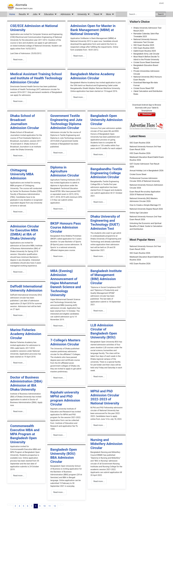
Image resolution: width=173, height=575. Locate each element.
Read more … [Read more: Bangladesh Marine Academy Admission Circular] (78, 97)
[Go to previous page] (11, 504)
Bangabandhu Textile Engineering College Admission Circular (106, 173)
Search (161, 14)
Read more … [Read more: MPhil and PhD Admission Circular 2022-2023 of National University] (99, 425)
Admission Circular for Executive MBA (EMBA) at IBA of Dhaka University (24, 232)
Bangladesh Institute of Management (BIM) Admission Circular (106, 277)
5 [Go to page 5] (23, 506)
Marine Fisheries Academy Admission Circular (25, 334)
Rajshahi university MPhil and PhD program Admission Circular (65, 398)
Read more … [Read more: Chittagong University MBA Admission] (18, 212)
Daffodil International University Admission (26, 288)
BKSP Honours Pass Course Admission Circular (65, 227)
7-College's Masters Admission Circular (65, 342)
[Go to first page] (8, 504)
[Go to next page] (58, 504)
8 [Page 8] (35, 506)
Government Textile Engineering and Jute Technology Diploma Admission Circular (66, 122)
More (108, 14)
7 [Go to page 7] (31, 506)
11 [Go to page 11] (50, 506)
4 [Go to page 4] (19, 506)
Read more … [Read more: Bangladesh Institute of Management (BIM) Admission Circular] (99, 311)
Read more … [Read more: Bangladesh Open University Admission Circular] (99, 154)
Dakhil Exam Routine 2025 (144, 51)
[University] (88, 14)
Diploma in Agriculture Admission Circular (64, 171)
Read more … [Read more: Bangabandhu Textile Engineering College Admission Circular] (99, 202)
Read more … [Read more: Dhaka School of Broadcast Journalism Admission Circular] (18, 155)
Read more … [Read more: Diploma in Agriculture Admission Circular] (58, 209)
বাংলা (161, 3)
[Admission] (72, 14)
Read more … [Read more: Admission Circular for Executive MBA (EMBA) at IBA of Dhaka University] (18, 272)
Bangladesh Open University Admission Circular (106, 120)
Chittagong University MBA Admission (22, 174)
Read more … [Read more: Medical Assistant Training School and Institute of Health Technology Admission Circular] (18, 101)
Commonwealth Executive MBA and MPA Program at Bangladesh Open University (24, 434)
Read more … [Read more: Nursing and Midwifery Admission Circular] (99, 481)
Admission (66, 14)
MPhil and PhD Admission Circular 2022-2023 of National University (104, 397)
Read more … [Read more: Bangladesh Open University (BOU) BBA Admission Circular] (58, 492)
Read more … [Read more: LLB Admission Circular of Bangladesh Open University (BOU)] (99, 376)
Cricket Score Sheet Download (146, 62)
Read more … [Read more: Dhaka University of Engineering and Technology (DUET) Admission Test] (99, 256)
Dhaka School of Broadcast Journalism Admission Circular (24, 122)
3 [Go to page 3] (15, 506)
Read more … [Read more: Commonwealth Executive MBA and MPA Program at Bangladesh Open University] (18, 475)
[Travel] (100, 14)
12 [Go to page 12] (55, 506)
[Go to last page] (61, 504)
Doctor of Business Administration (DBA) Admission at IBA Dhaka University (26, 383)
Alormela (21, 5)
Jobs (35, 14)
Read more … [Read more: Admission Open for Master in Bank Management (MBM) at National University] (78, 56)
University (82, 14)
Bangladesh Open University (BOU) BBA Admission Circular (63, 456)
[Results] (27, 14)
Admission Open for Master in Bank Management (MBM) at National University (93, 30)
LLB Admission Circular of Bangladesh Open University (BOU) (103, 331)
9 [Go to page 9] (39, 506)
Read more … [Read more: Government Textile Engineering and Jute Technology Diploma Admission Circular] (58, 153)
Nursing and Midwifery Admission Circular (106, 444)
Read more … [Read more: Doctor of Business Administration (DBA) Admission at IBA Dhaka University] (18, 411)
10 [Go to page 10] (44, 506)
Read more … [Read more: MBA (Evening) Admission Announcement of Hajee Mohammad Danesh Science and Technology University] (58, 326)
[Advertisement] (66, 544)
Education (49, 14)
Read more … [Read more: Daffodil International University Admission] (18, 315)
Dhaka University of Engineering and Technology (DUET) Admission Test (105, 222)
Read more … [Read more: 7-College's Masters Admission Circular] (58, 378)
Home (12, 14)
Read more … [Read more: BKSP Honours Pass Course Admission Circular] (58, 256)
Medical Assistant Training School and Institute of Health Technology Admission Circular (36, 78)
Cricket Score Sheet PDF (143, 88)
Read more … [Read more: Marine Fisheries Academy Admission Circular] (18, 363)
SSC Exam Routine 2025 (143, 45)
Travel (96, 14)
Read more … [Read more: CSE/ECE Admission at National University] (18, 59)
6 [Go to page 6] (27, 506)
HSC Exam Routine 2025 (143, 48)
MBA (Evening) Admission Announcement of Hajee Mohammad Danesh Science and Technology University (65, 283)
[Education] (55, 14)
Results (22, 14)
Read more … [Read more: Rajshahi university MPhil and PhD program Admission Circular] (58, 435)
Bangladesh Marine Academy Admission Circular (92, 76)
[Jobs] (38, 14)
